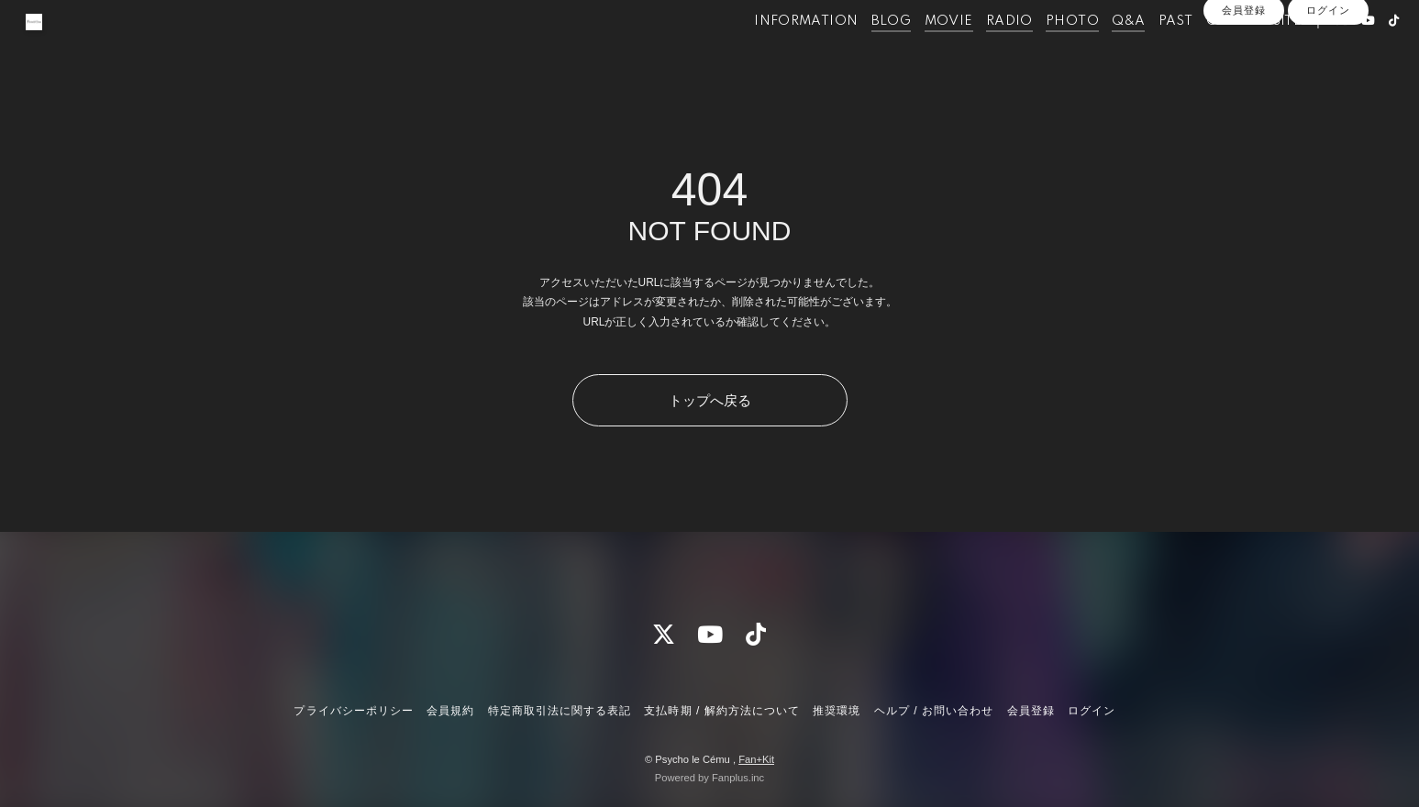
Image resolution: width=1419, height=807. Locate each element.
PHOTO (1039, 53)
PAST (1142, 53)
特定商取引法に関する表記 (559, 710)
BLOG (858, 53)
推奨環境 (836, 710)
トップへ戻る (710, 400)
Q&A (1095, 53)
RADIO (976, 53)
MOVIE (915, 53)
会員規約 (450, 710)
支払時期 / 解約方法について (722, 710)
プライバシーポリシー (353, 710)
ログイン (1328, 84)
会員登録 (1244, 84)
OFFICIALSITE (1220, 53)
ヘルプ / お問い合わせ (933, 710)
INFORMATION (773, 53)
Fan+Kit (756, 759)
